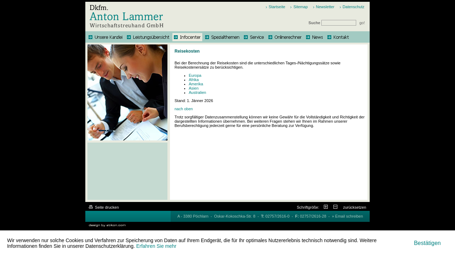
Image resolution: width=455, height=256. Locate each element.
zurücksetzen (354, 207)
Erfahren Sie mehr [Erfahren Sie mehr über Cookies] (156, 246)
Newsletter (325, 7)
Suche (333, 23)
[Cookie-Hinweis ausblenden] (427, 243)
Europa (195, 75)
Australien (197, 92)
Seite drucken (104, 207)
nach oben (184, 109)
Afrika (194, 80)
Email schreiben (349, 216)
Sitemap (300, 7)
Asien (194, 88)
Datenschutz (353, 7)
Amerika (196, 84)
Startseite (277, 7)
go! (361, 23)
